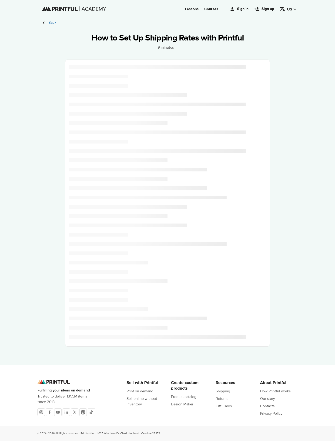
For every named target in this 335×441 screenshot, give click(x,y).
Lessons (192, 9)
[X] (74, 412)
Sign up (264, 9)
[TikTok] (91, 412)
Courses (211, 9)
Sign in (239, 9)
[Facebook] (49, 412)
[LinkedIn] (66, 412)
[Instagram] (41, 412)
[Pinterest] (83, 412)
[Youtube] (58, 412)
